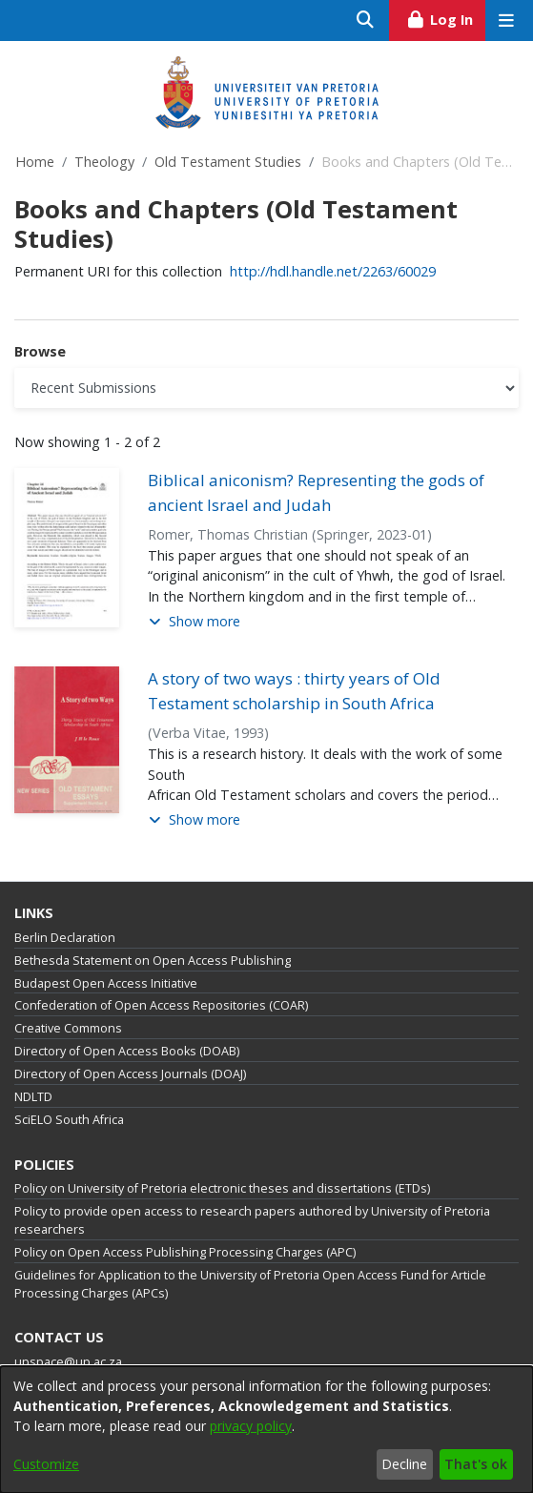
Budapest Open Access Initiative (105, 983)
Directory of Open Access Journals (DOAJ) (130, 1074)
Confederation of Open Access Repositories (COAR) (161, 1005)
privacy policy (251, 1426)
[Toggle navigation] (506, 20)
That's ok (475, 1464)
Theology (104, 162)
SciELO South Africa (69, 1120)
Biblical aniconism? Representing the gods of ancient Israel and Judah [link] (316, 492)
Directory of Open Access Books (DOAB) (126, 1051)
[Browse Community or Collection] (266, 388)
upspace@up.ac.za (68, 1362)
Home (34, 162)
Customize (46, 1464)
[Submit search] (365, 20)
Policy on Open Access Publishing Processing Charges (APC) (185, 1252)
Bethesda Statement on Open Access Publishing (152, 960)
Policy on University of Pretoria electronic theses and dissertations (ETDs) (222, 1188)
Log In (445, 17)
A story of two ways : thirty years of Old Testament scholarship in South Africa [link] (294, 690)
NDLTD (33, 1097)
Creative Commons (68, 1028)
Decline (404, 1464)
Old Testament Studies (227, 162)
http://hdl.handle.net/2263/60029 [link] (333, 271)
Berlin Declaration (64, 938)
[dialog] (266, 1429)
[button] (194, 622)
